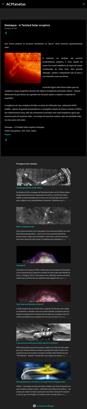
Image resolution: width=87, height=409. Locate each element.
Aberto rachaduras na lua (25, 226)
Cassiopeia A (20, 265)
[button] (6, 33)
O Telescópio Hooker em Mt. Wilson (29, 188)
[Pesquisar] (83, 4)
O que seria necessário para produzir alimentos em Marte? (37, 343)
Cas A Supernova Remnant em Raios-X (30, 304)
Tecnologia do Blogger (43, 406)
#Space (8, 134)
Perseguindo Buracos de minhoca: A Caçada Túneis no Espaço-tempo (40, 382)
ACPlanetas (16, 4)
